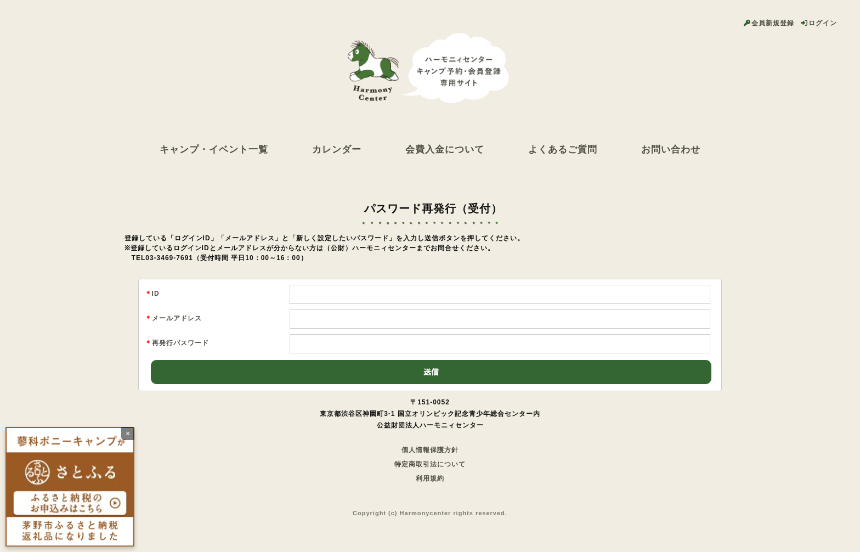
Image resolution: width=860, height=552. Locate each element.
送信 (431, 372)
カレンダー (336, 149)
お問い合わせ (670, 149)
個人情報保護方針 (430, 450)
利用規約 (430, 478)
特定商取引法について (430, 464)
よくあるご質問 (562, 149)
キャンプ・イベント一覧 (214, 149)
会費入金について (444, 149)
